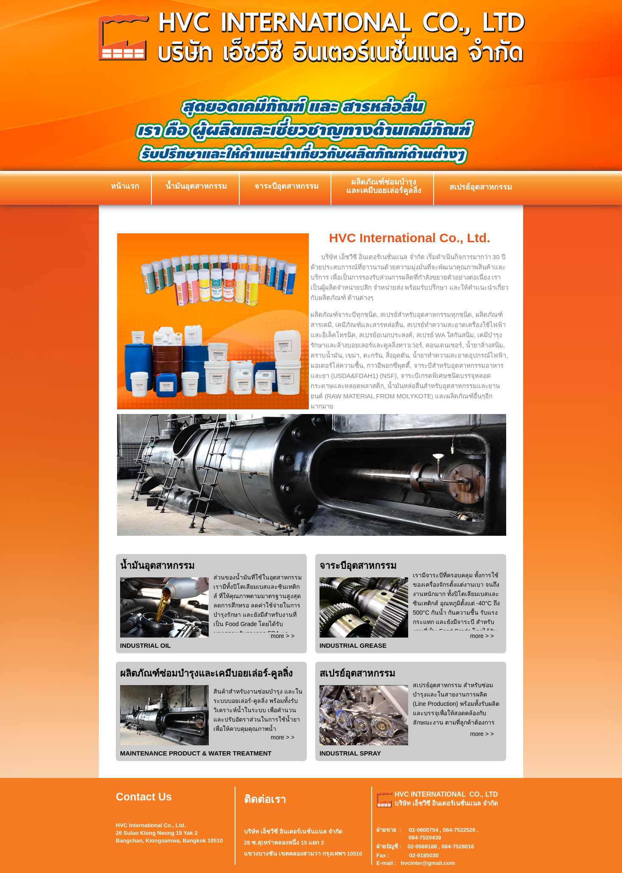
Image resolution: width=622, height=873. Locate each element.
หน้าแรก (125, 186)
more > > (282, 635)
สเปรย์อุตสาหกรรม (480, 187)
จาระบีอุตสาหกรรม (287, 186)
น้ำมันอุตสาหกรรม (196, 186)
